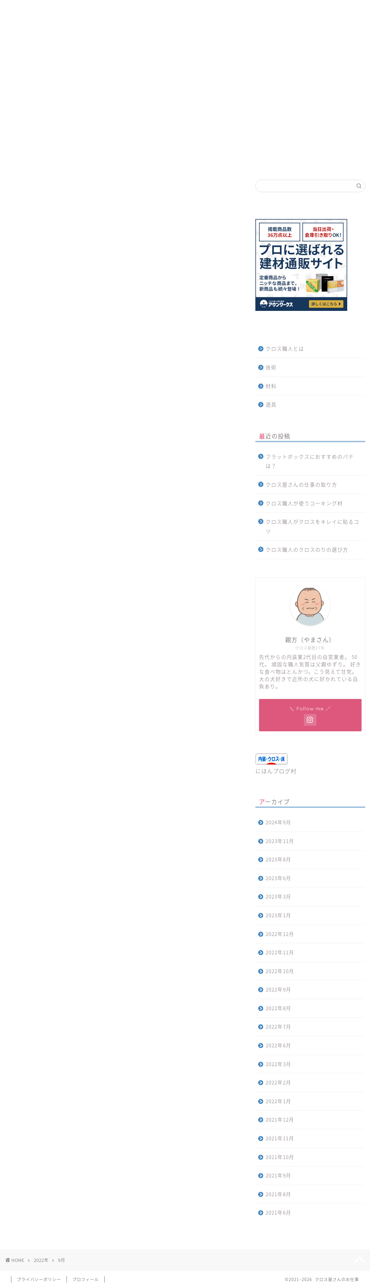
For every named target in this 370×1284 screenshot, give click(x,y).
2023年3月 (278, 896)
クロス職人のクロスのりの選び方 (307, 549)
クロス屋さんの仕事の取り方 (301, 484)
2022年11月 (280, 952)
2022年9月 (278, 989)
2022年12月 (280, 933)
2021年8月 (278, 1194)
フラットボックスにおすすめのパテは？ (310, 461)
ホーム (24, 10)
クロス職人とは (285, 348)
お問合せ (105, 10)
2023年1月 (278, 915)
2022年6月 (278, 1045)
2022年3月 (278, 1064)
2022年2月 (278, 1082)
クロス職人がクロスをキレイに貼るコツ (312, 526)
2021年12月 (280, 1119)
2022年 (41, 1260)
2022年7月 (278, 1026)
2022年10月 (280, 971)
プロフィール (85, 1279)
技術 (271, 367)
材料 (271, 386)
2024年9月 (278, 822)
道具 (271, 404)
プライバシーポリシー (39, 1279)
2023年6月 (278, 878)
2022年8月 (278, 1008)
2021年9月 (278, 1175)
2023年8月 (278, 859)
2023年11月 (280, 840)
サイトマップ (63, 10)
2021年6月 (278, 1212)
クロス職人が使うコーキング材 (304, 503)
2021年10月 (280, 1157)
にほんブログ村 (276, 771)
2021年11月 (280, 1138)
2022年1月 (278, 1101)
